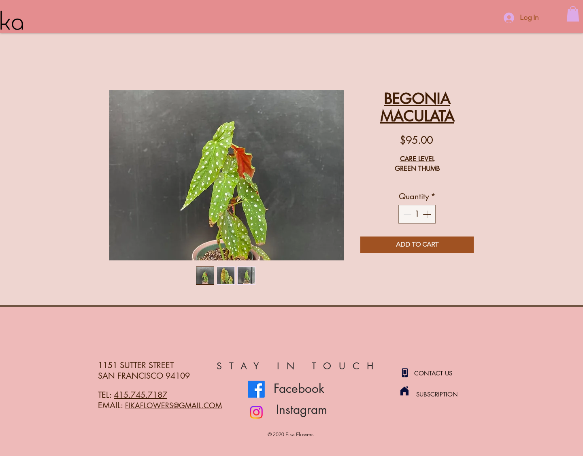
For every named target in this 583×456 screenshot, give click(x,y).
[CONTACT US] (443, 373)
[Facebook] (256, 389)
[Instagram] (256, 412)
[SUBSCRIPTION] (445, 394)
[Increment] (427, 214)
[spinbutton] (417, 214)
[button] (572, 13)
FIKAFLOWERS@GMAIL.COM (173, 405)
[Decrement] (406, 214)
